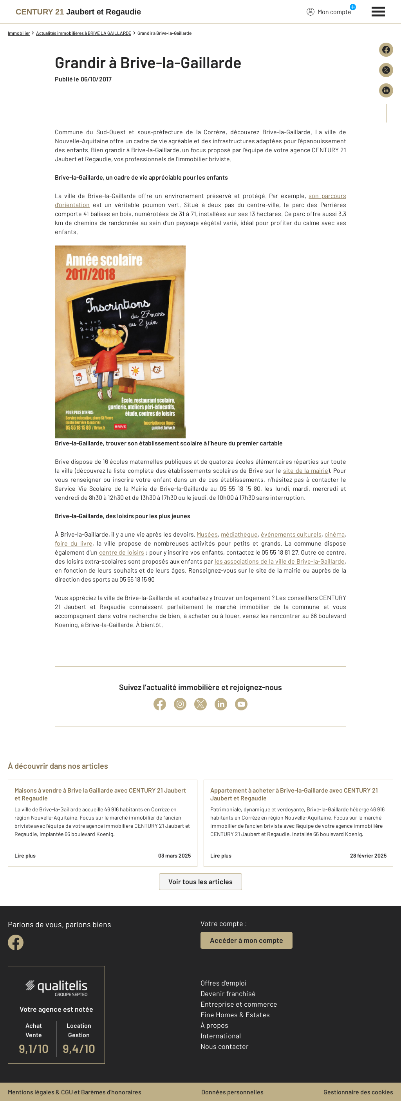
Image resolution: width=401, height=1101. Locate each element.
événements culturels (291, 534)
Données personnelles (232, 1092)
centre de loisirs (122, 552)
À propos (214, 1025)
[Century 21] (78, 11)
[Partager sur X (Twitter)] (386, 70)
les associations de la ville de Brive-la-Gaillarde (280, 561)
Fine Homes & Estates (235, 1014)
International (220, 1035)
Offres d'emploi (223, 982)
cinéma (335, 534)
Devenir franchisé (228, 993)
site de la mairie (305, 470)
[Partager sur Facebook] (386, 50)
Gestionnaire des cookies (358, 1092)
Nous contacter (224, 1046)
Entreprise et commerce (238, 1004)
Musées (207, 534)
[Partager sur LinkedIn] (386, 90)
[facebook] (15, 942)
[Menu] (378, 10)
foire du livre (73, 543)
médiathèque (239, 534)
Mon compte (329, 11)
